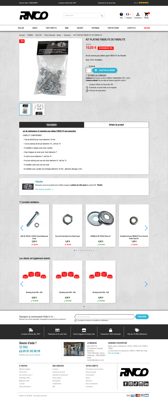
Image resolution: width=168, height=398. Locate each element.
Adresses (89, 381)
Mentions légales (25, 369)
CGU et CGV (23, 372)
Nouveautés (56, 381)
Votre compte (92, 366)
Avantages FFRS (24, 378)
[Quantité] (88, 70)
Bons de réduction (92, 384)
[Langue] (129, 15)
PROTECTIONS (113, 28)
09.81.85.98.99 (29, 351)
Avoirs (88, 378)
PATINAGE (95, 28)
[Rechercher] (84, 15)
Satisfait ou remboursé (60, 375)
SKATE (34, 28)
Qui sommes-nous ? (26, 375)
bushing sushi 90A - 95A (34, 292)
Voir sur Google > (114, 353)
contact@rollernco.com (95, 360)
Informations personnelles (94, 369)
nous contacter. (35, 355)
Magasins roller (24, 381)
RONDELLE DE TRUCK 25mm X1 (101, 236)
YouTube (130, 383)
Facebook (125, 383)
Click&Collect (56, 384)
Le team (21, 384)
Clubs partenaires (25, 387)
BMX (66, 28)
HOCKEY (80, 28)
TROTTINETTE (51, 28)
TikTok (136, 383)
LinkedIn (146, 383)
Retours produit (91, 372)
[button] (22, 228)
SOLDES (147, 28)
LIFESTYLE (131, 28)
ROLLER (21, 28)
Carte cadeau (56, 378)
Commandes (90, 375)
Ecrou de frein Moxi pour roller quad (67, 236)
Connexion (89, 387)
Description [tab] (52, 125)
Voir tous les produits (44, 189)
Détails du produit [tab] (116, 125)
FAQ (121, 18)
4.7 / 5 (141, 3)
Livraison (55, 369)
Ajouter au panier (104, 70)
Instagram (141, 383)
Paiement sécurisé (58, 372)
